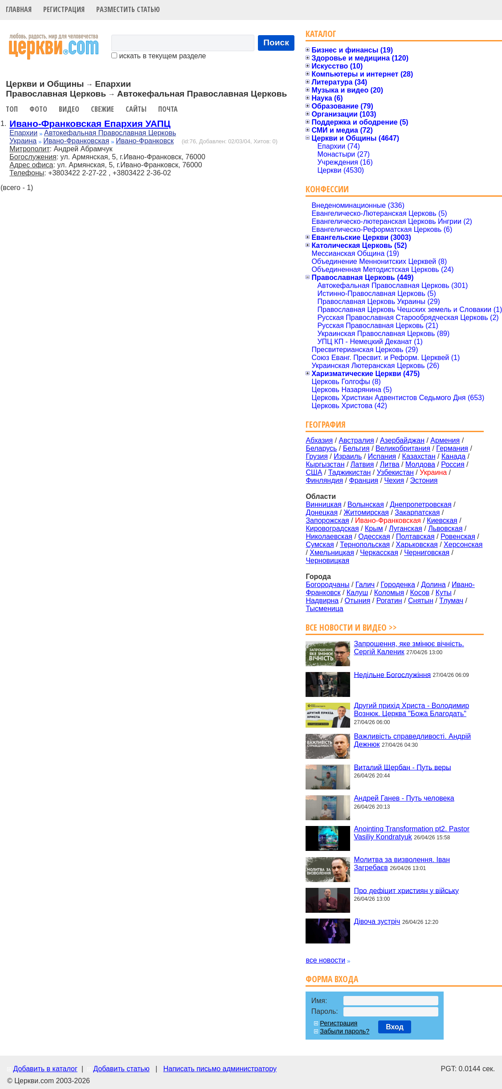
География (326, 424)
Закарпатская (417, 512)
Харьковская (417, 544)
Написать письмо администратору (219, 1069)
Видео (69, 109)
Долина (433, 584)
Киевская (442, 520)
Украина (23, 141)
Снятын (420, 600)
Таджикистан (349, 472)
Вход (395, 1027)
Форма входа (332, 979)
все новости (325, 960)
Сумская (320, 544)
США (314, 472)
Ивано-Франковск (145, 141)
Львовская (445, 528)
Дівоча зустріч (377, 921)
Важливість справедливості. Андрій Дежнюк (412, 740)
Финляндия (324, 480)
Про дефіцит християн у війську (406, 890)
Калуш (357, 592)
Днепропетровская (420, 504)
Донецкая (322, 512)
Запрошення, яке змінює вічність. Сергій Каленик (409, 648)
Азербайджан (402, 440)
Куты (444, 592)
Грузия (316, 456)
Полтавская (415, 536)
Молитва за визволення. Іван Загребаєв (402, 863)
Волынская (365, 504)
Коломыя (389, 592)
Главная (19, 9)
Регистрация (64, 9)
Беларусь (321, 448)
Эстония (424, 480)
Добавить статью (121, 1069)
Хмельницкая (332, 552)
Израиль (348, 456)
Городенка (398, 584)
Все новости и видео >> (351, 627)
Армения (445, 440)
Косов (419, 592)
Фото (38, 109)
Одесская (374, 536)
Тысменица (324, 608)
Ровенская (458, 536)
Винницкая (323, 504)
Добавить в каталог (45, 1069)
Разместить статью (128, 9)
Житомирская (366, 512)
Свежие (102, 109)
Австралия (356, 440)
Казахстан (419, 456)
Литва (390, 464)
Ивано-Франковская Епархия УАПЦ (89, 123)
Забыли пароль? (344, 1031)
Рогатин (389, 600)
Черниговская (426, 552)
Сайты (136, 109)
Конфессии (327, 189)
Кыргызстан (325, 464)
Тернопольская (365, 544)
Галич (365, 584)
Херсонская (463, 544)
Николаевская (329, 536)
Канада (453, 456)
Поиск (276, 42)
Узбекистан (395, 472)
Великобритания (402, 448)
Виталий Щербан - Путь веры (402, 767)
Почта (168, 109)
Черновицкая (327, 560)
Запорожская (327, 520)
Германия (452, 448)
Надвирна (322, 600)
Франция (363, 480)
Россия (452, 464)
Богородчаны (327, 584)
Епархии (23, 133)
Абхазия (319, 440)
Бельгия (356, 448)
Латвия (362, 464)
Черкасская (379, 552)
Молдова (420, 464)
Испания (382, 456)
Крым (374, 528)
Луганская (405, 528)
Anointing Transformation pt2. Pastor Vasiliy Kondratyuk (411, 833)
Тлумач (451, 600)
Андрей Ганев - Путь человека (404, 798)
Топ (12, 109)
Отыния (358, 600)
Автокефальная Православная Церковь (110, 133)
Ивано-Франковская (76, 141)
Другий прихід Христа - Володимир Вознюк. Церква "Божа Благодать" (411, 709)
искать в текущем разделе (158, 56)
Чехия (394, 480)
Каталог (321, 34)
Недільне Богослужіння (392, 674)
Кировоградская (332, 528)
